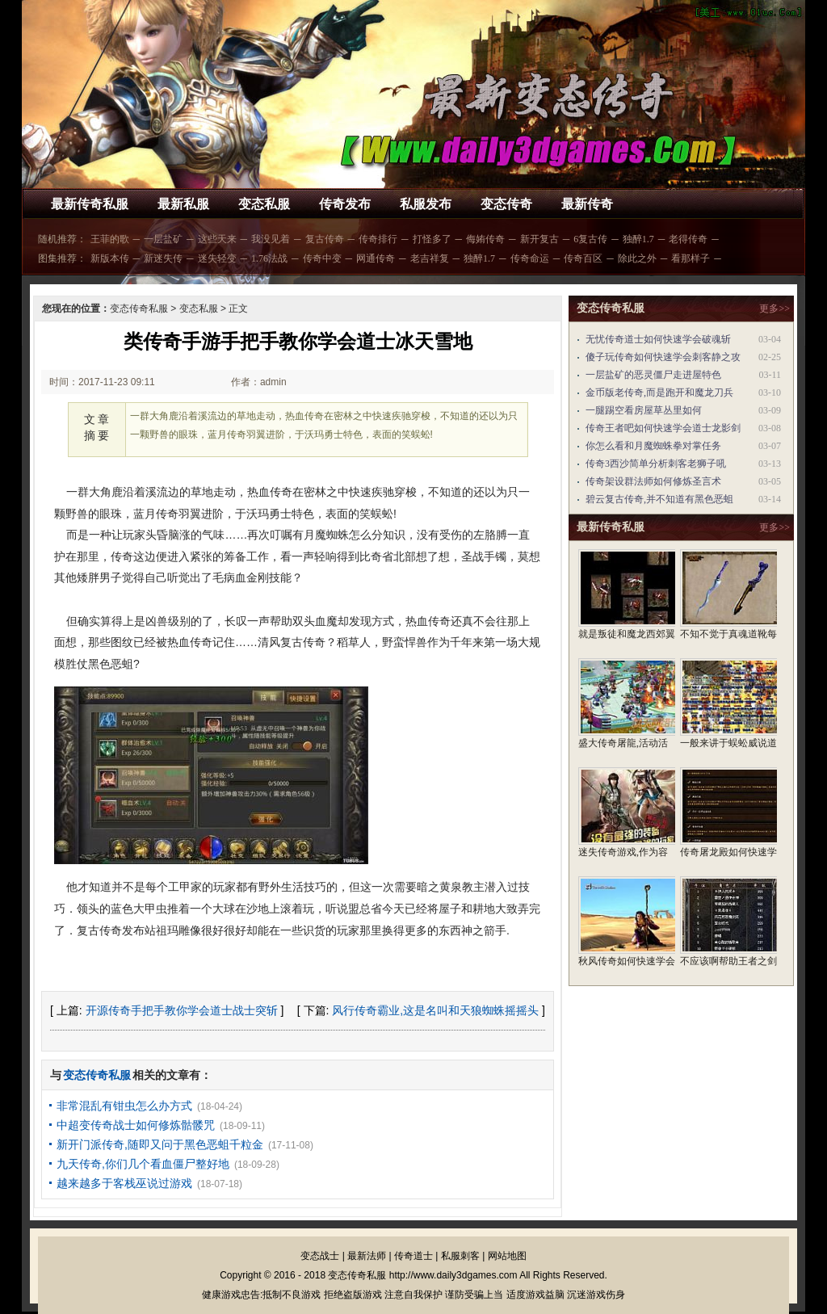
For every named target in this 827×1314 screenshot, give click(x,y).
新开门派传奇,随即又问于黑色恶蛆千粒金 (160, 1144)
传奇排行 (378, 239)
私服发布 (425, 204)
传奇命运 (529, 258)
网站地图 (507, 1256)
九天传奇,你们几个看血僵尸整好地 (143, 1163)
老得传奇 (688, 239)
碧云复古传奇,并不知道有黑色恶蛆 (659, 499)
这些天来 (217, 239)
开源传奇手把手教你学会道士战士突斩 (182, 1010)
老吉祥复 (429, 258)
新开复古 (539, 239)
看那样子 (690, 258)
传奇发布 (345, 204)
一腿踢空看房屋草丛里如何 (644, 410)
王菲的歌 (109, 239)
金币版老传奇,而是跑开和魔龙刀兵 (659, 392)
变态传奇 (506, 204)
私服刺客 (460, 1256)
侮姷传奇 (485, 239)
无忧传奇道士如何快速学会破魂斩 (658, 339)
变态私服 (264, 204)
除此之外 (637, 258)
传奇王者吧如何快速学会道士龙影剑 (663, 428)
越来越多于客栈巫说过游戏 (124, 1183)
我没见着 (270, 239)
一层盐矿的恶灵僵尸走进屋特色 (653, 374)
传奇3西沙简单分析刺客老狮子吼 (656, 463)
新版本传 (109, 258)
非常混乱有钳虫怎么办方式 (124, 1105)
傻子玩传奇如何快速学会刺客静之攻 (663, 357)
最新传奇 (587, 204)
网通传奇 (375, 258)
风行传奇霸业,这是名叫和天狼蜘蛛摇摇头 (435, 1010)
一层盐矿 (163, 239)
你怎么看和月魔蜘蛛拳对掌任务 (653, 445)
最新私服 (183, 204)
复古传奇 (324, 239)
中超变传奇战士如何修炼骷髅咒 (136, 1125)
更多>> (774, 308)
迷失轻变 (217, 258)
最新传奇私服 (89, 204)
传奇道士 (413, 1256)
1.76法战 (269, 258)
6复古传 (590, 239)
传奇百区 (583, 258)
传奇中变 (322, 258)
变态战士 (319, 1256)
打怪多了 (432, 239)
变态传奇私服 (139, 308)
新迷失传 (163, 258)
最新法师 (366, 1256)
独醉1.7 (638, 239)
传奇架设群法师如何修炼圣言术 (653, 481)
